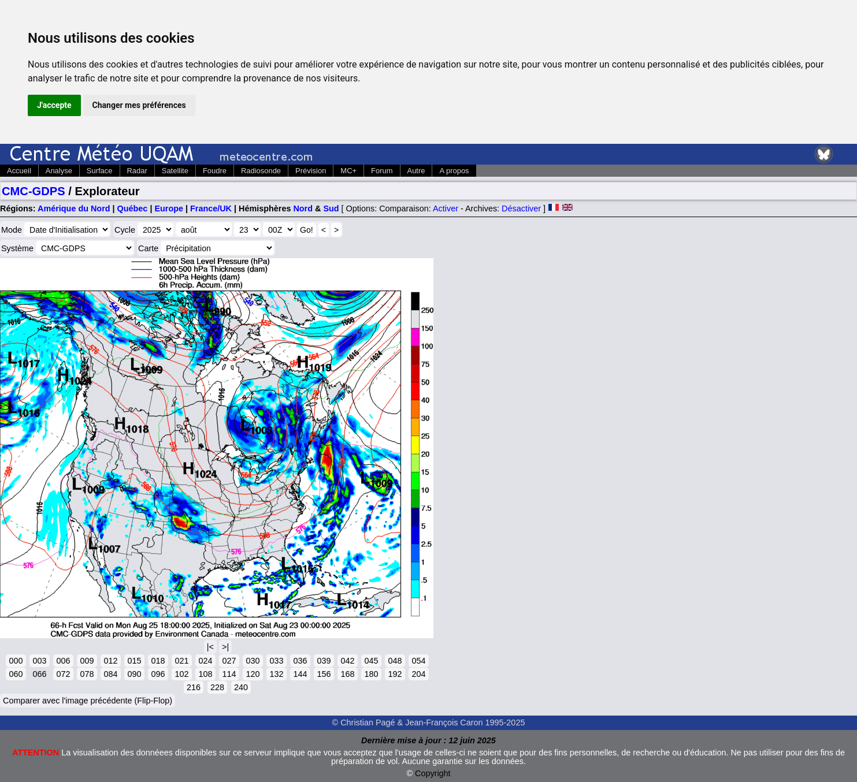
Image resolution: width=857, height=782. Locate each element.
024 (205, 660)
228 (217, 687)
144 (300, 674)
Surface (100, 170)
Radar (137, 170)
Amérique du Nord (74, 208)
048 (395, 660)
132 (276, 674)
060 (16, 674)
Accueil (19, 170)
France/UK (211, 208)
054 (418, 660)
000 (16, 660)
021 (181, 660)
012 (110, 660)
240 (241, 687)
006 (63, 660)
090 (134, 674)
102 (181, 674)
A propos (454, 170)
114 (229, 674)
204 (418, 674)
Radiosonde (261, 170)
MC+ (348, 170)
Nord (303, 208)
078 (87, 674)
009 (87, 660)
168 (347, 674)
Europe (168, 208)
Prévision (310, 170)
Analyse (59, 170)
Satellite (175, 170)
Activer (445, 208)
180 (371, 674)
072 (63, 674)
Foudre (215, 170)
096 (158, 674)
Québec (132, 208)
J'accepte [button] (54, 105)
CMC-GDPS (33, 191)
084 (110, 674)
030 (252, 660)
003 (39, 660)
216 (194, 687)
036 (300, 660)
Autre (416, 170)
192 (395, 674)
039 (324, 660)
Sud (331, 208)
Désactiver (521, 208)
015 (134, 660)
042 (347, 660)
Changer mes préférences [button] (139, 105)
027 (229, 660)
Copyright (433, 773)
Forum (381, 170)
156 (324, 674)
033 (276, 660)
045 (371, 660)
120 (252, 674)
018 (158, 660)
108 (205, 674)
